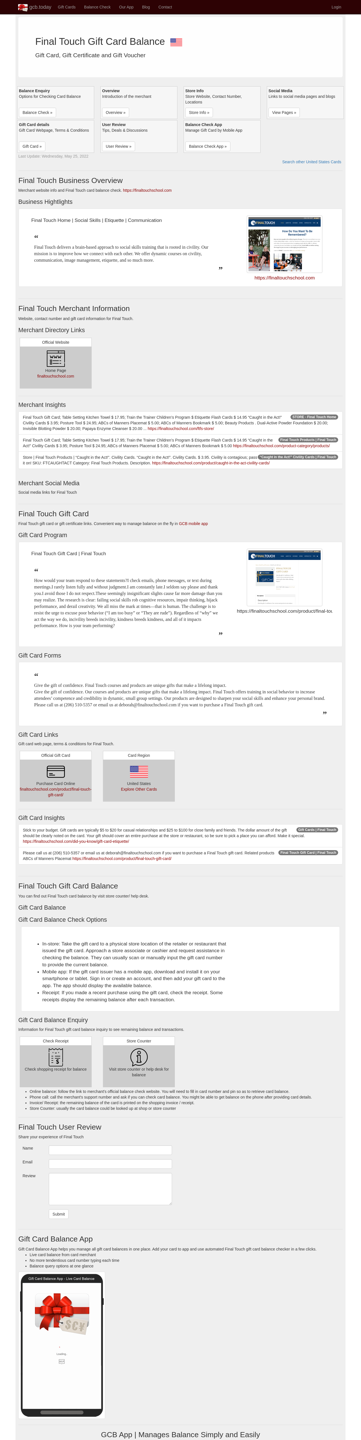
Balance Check (97, 7)
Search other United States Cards (311, 162)
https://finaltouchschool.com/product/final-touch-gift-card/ (121, 858)
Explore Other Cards (139, 789)
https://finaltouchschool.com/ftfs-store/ (181, 428)
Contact (165, 7)
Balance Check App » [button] (208, 146)
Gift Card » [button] (32, 146)
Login (336, 7)
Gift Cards (67, 7)
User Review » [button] (118, 146)
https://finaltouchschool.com (147, 190)
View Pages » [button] (284, 112)
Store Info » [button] (199, 112)
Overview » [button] (116, 112)
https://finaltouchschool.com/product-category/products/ (281, 446)
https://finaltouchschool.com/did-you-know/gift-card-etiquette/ (76, 841)
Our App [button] (126, 7)
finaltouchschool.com (55, 376)
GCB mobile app (193, 523)
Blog (146, 7)
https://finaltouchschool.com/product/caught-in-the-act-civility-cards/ (211, 463)
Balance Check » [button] (37, 112)
